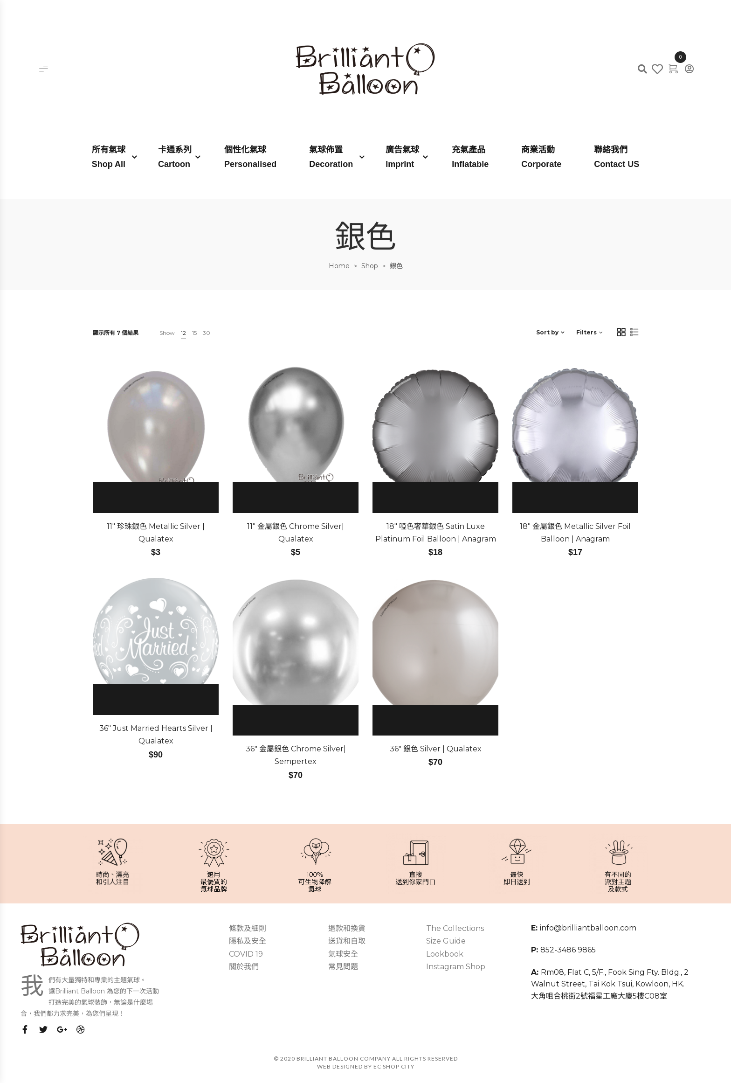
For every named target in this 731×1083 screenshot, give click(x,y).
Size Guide (446, 941)
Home (339, 266)
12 (183, 332)
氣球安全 (343, 954)
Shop (369, 266)
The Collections (455, 928)
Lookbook (444, 954)
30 (206, 332)
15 (194, 332)
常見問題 (343, 966)
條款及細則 (247, 928)
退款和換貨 (347, 928)
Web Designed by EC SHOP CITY (365, 1066)
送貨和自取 (347, 941)
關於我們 (244, 966)
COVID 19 (246, 954)
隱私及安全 (247, 941)
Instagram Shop (455, 966)
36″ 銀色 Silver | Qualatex (436, 748)
